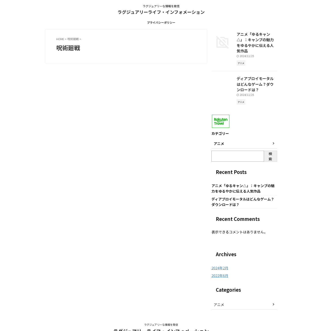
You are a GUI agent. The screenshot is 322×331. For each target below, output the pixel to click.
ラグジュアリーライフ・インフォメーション (161, 12)
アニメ (218, 290)
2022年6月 (218, 261)
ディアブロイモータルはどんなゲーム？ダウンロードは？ (256, 73)
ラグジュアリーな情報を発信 (161, 310)
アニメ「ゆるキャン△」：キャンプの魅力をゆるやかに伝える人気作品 (256, 38)
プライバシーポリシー (161, 22)
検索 (270, 141)
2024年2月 (218, 254)
